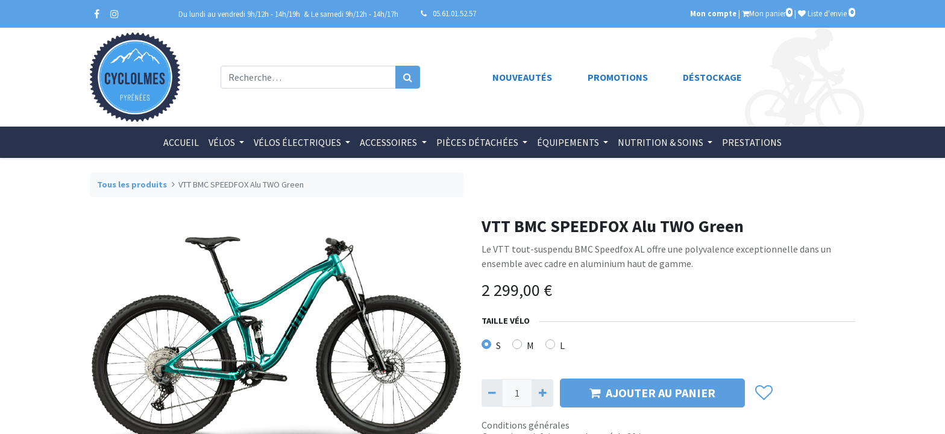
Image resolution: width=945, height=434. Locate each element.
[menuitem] (181, 142)
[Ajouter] (542, 393)
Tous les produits (132, 184)
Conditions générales (526, 425)
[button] (763, 393)
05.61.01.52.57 (454, 13)
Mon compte (713, 13)
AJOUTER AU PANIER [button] (652, 392)
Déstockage (712, 77)
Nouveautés (522, 77)
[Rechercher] (407, 77)
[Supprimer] (492, 393)
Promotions (618, 77)
